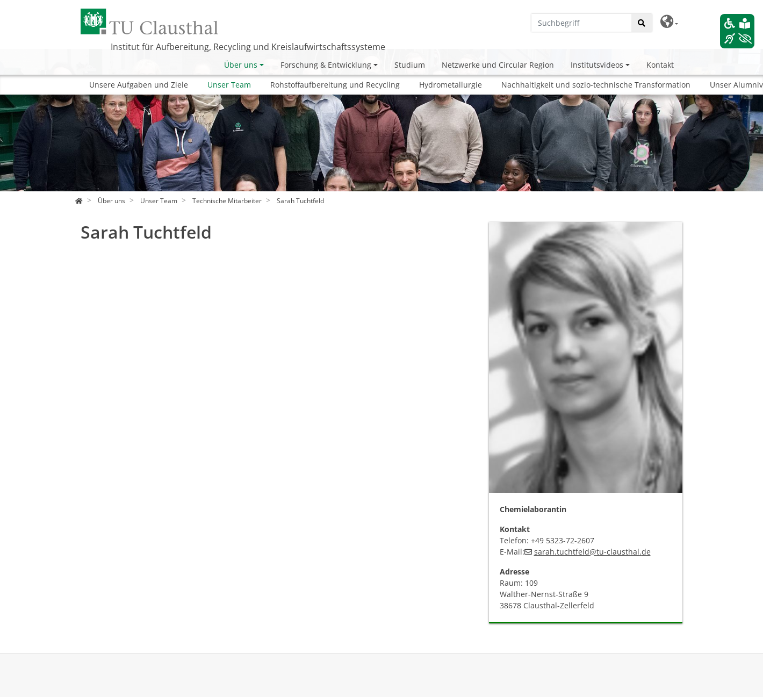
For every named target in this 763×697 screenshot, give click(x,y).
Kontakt (660, 65)
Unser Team (229, 85)
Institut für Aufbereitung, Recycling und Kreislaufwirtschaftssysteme (248, 47)
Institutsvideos (597, 65)
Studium (409, 65)
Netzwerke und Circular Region (498, 65)
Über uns (240, 65)
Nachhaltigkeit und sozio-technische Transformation (595, 85)
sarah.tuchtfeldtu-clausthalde (592, 552)
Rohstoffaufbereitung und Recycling (335, 85)
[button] (669, 21)
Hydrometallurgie (450, 85)
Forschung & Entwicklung (325, 65)
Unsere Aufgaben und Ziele (138, 85)
